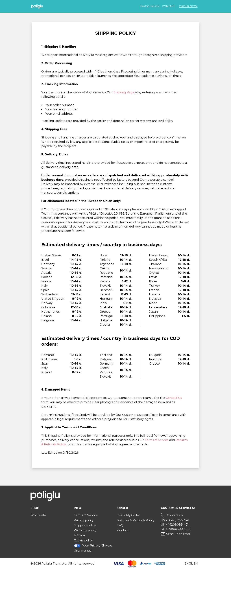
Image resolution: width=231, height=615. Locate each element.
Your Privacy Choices (93, 545)
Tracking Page (124, 92)
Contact (168, 6)
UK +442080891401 (175, 524)
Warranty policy (85, 530)
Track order (150, 6)
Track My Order (128, 515)
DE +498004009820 (175, 529)
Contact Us (174, 398)
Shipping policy (85, 525)
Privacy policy (83, 520)
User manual (83, 550)
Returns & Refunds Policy (135, 520)
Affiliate (79, 535)
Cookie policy (83, 540)
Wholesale (38, 515)
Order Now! (188, 6)
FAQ (120, 525)
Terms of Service (157, 440)
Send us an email (178, 534)
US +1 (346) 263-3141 (175, 520)
